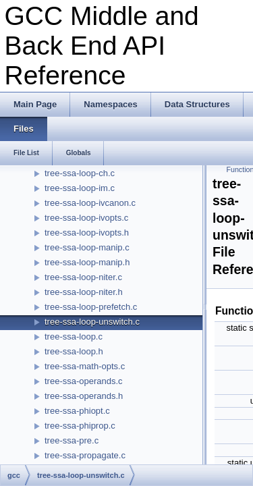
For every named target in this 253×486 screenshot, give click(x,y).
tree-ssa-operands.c (84, 381)
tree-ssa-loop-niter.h (84, 292)
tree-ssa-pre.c (72, 440)
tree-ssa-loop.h (74, 351)
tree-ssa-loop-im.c (80, 188)
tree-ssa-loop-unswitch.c (92, 322)
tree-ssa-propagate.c (85, 455)
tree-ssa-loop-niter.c (83, 277)
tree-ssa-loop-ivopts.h (87, 232)
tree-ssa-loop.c (74, 336)
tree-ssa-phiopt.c (77, 411)
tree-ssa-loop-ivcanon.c (90, 203)
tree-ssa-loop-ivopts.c (86, 218)
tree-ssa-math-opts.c (85, 366)
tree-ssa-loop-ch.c (80, 173)
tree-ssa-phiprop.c (80, 426)
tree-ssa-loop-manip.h (87, 262)
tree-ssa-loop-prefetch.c (91, 307)
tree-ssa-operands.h (84, 396)
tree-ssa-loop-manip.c (87, 247)
